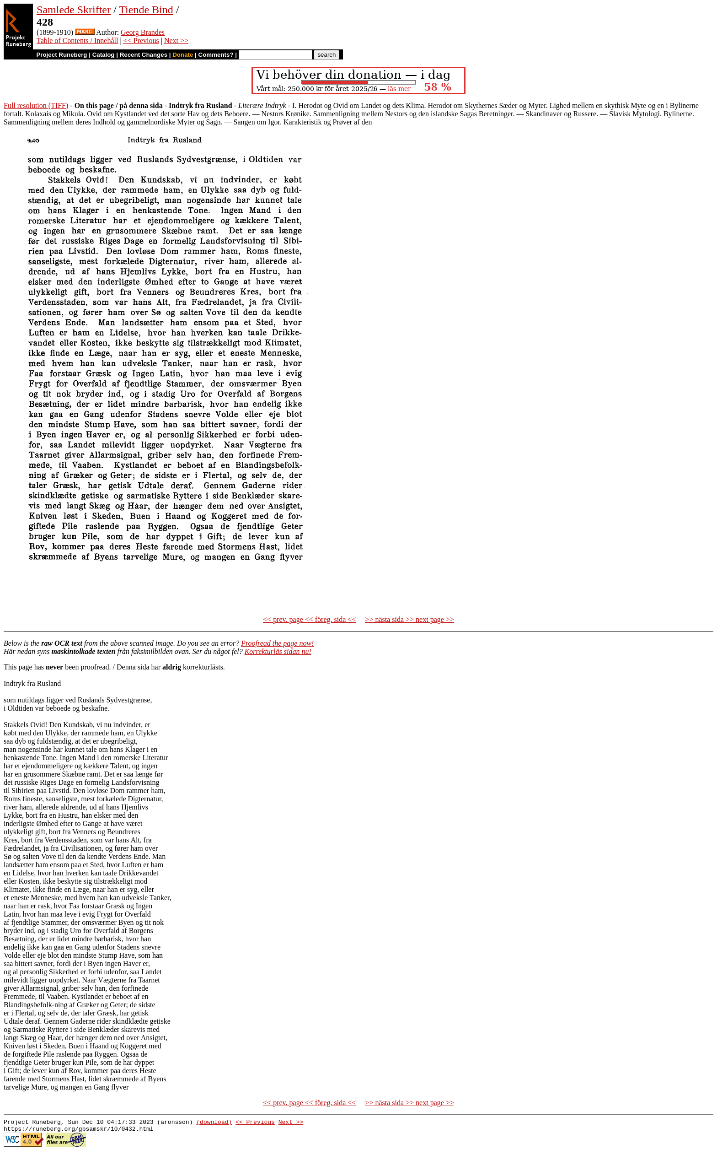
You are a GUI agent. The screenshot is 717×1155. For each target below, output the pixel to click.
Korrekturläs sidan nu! (278, 651)
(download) (214, 1123)
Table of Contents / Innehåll (77, 40)
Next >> (176, 40)
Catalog (103, 54)
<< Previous (141, 40)
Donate (182, 54)
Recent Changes (143, 54)
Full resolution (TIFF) (36, 105)
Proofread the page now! (277, 643)
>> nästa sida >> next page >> (409, 619)
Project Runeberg (61, 54)
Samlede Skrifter (74, 10)
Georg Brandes (143, 32)
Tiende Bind (146, 10)
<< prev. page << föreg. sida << (309, 619)
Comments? (216, 54)
